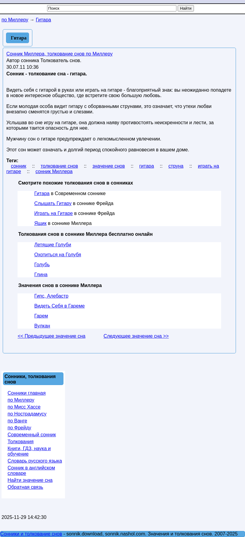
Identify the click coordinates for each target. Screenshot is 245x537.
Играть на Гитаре (53, 213)
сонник (18, 166)
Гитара (42, 193)
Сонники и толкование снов (31, 533)
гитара (146, 166)
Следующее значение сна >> (136, 336)
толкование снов (59, 166)
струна (175, 166)
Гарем (41, 315)
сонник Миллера (54, 171)
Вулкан (42, 325)
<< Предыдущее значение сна (51, 336)
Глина (40, 274)
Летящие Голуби (52, 244)
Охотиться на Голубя (57, 254)
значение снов (108, 166)
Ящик (40, 223)
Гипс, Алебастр (51, 296)
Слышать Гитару (52, 203)
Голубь (42, 264)
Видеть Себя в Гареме (59, 305)
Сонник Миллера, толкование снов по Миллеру (59, 53)
